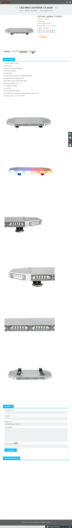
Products (27, 11)
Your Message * (9, 428)
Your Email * (8, 417)
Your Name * (8, 411)
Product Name (8, 422)
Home (21, 11)
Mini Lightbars (34, 11)
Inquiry (43, 37)
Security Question (9, 445)
